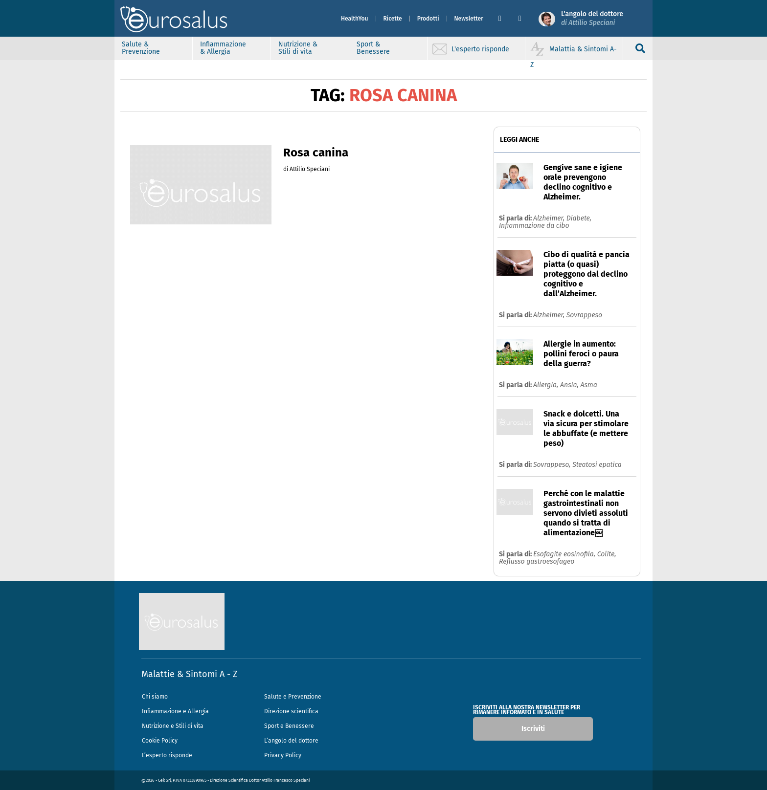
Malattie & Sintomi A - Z (189, 674)
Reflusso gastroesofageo (536, 561)
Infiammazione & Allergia (223, 48)
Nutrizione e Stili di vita (172, 726)
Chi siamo (155, 696)
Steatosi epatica (597, 465)
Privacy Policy (282, 755)
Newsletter (468, 18)
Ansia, (570, 385)
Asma (588, 385)
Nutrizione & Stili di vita (297, 48)
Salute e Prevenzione (292, 696)
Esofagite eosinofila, (565, 554)
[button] (504, 18)
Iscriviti (533, 728)
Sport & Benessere (373, 48)
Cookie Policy (160, 740)
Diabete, (578, 218)
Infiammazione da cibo (534, 225)
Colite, (606, 554)
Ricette (393, 18)
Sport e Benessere (289, 726)
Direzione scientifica (291, 711)
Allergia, (546, 385)
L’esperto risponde (167, 755)
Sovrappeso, (552, 465)
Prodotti (428, 18)
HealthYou (354, 18)
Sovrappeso (584, 315)
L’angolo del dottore (291, 740)
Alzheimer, (549, 218)
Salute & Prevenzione (141, 48)
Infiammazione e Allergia (175, 711)
